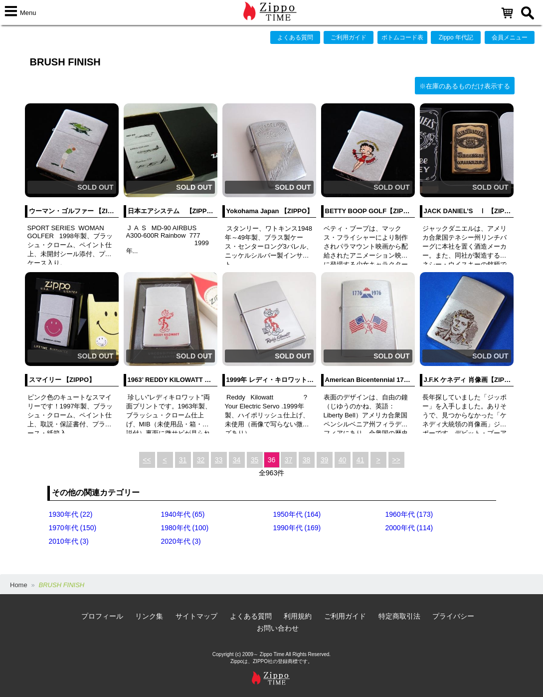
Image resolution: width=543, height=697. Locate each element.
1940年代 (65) (183, 514)
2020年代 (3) (181, 541)
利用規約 (298, 616)
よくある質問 (295, 37)
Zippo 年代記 (456, 37)
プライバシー (453, 616)
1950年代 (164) (297, 514)
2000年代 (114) (409, 528)
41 (360, 460)
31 (183, 460)
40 (343, 460)
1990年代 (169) (297, 528)
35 (255, 460)
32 (201, 460)
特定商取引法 (399, 616)
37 (289, 460)
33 (219, 460)
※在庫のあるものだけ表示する (464, 86)
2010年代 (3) (69, 541)
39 (325, 460)
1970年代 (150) (73, 528)
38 (307, 460)
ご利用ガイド (348, 37)
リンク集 (149, 616)
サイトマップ (196, 616)
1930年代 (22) (71, 514)
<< (147, 460)
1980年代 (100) (185, 528)
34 (237, 460)
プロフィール (102, 616)
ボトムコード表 (402, 37)
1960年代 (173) (409, 514)
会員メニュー (510, 37)
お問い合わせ (278, 628)
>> (396, 460)
